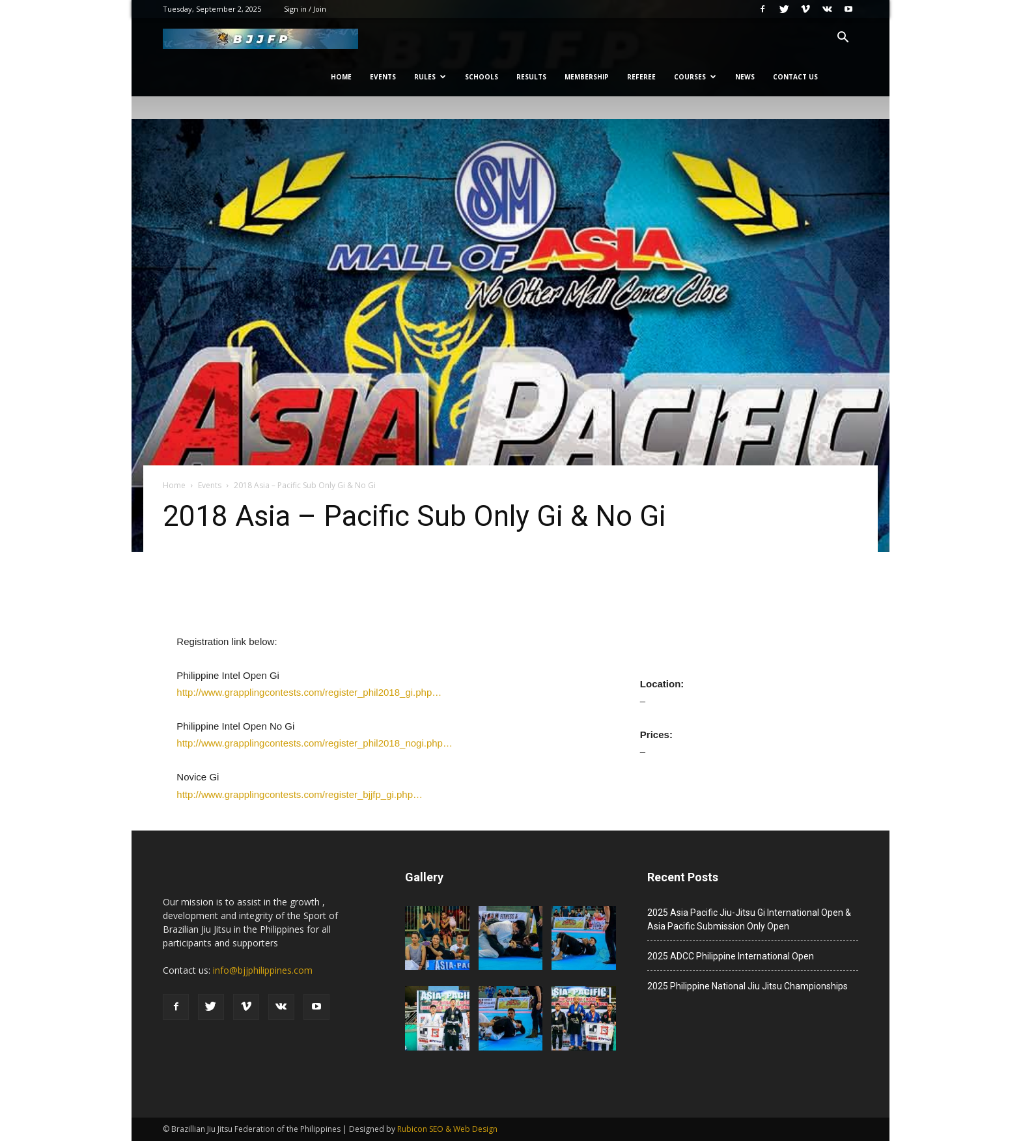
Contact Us (795, 76)
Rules (430, 76)
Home (341, 76)
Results (531, 76)
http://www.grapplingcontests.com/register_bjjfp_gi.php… (299, 794)
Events (383, 76)
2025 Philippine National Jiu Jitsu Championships (747, 986)
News (745, 76)
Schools (481, 76)
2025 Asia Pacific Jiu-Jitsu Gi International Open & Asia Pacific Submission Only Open (749, 919)
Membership (587, 76)
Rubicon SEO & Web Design (447, 1128)
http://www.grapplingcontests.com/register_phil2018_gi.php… (308, 692)
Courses (695, 76)
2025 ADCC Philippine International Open (730, 956)
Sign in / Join (305, 9)
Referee (641, 76)
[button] (842, 39)
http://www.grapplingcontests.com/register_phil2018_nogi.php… (314, 743)
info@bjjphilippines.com (263, 970)
